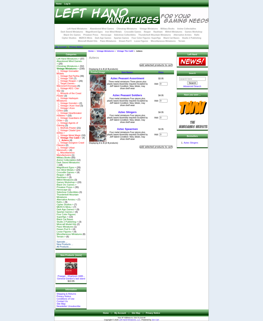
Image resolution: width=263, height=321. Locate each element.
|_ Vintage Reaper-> (67, 81)
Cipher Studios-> (65, 204)
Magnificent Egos (94, 32)
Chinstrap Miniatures (127, 29)
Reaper (147, 32)
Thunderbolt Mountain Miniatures (154, 35)
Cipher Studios (69, 38)
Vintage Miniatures (105, 51)
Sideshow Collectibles (125, 35)
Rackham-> (62, 177)
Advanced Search (192, 86)
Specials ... (62, 241)
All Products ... (64, 246)
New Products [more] (71, 255)
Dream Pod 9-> (64, 229)
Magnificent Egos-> (66, 167)
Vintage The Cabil (125, 51)
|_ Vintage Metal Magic (69, 135)
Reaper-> (61, 175)
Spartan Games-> (65, 212)
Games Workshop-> (67, 182)
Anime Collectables (186, 29)
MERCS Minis (85, 38)
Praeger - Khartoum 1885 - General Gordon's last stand (71, 276)
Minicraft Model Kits (87, 41)
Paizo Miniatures (108, 41)
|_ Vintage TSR (65, 78)
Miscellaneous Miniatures (163, 41)
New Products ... (65, 244)
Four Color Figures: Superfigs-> (66, 215)
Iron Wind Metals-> (66, 170)
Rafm (196, 35)
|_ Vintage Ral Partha (68, 76)
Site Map (61, 303)
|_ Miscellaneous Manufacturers (66, 153)
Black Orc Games (72, 35)
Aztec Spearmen (127, 129)
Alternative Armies (182, 35)
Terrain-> (61, 236)
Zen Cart (155, 320)
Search (192, 73)
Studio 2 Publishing (191, 38)
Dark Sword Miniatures (72, 32)
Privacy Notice (76, 47)
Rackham (158, 32)
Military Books (167, 29)
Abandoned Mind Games (102, 29)
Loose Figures (141, 41)
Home (59, 4)
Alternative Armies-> (67, 199)
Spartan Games (121, 38)
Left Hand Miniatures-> (68, 58)
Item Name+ (127, 72)
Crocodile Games (132, 32)
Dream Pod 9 (125, 41)
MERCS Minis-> (65, 207)
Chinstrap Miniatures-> (68, 66)
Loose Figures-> (65, 231)
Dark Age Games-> (66, 209)
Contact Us (62, 301)
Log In (67, 4)
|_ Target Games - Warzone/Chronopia (66, 84)
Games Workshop (193, 32)
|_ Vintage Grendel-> (68, 103)
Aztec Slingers (127, 112)
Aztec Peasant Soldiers (127, 95)
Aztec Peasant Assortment (127, 78)
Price (160, 72)
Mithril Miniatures (173, 32)
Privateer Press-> (65, 187)
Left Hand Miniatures (77, 29)
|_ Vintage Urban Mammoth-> (66, 148)
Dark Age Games (103, 38)
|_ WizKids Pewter (66, 128)
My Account (60, 47)
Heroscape (106, 35)
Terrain (181, 41)
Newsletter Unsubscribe (68, 306)
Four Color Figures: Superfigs (146, 38)
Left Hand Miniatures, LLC (130, 320)
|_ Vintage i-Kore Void (68, 105)
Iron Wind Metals (113, 32)
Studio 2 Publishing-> (67, 222)
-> (68, 68)
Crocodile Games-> (66, 172)
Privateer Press (90, 35)
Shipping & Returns (66, 294)
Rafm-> (60, 202)
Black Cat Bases (171, 38)
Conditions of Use (65, 299)
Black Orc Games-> (66, 184)
